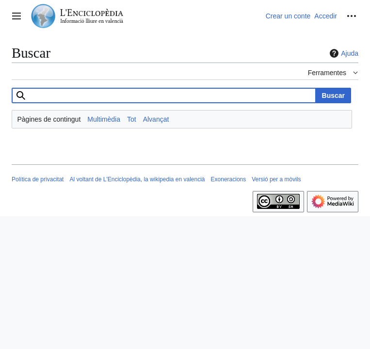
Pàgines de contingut (49, 119)
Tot (131, 119)
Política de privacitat (38, 179)
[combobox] (164, 95)
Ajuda (342, 53)
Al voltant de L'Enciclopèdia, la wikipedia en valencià (137, 179)
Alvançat (156, 119)
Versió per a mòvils (276, 179)
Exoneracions (228, 179)
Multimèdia (103, 119)
